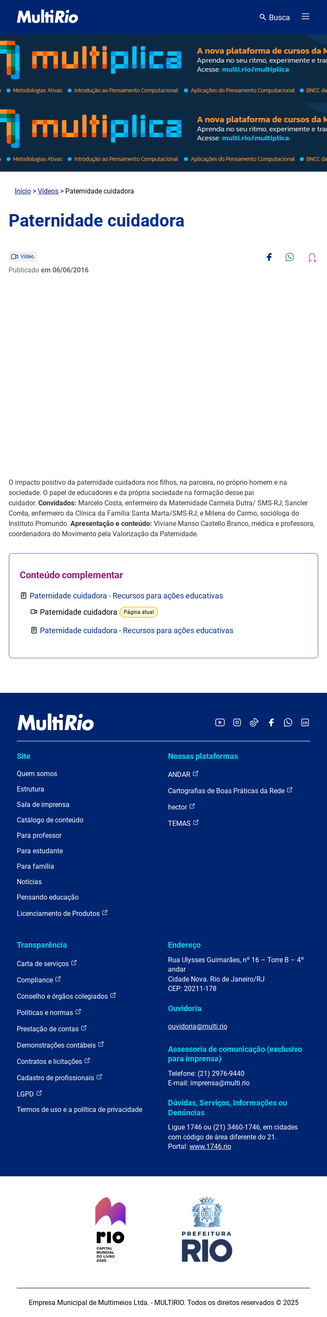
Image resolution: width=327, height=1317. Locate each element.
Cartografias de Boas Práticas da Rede (230, 790)
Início (23, 191)
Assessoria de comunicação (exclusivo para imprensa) (235, 1054)
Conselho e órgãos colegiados (66, 995)
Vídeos (48, 191)
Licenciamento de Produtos (62, 913)
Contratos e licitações (54, 1061)
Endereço (184, 944)
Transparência (42, 944)
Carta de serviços (47, 963)
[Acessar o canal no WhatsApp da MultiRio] (288, 723)
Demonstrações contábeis (60, 1044)
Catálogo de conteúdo (50, 820)
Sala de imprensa (43, 804)
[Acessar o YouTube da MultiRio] (220, 723)
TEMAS (183, 823)
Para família (35, 866)
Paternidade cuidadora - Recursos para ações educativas (126, 595)
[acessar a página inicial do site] (47, 17)
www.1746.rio (210, 1146)
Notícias (29, 882)
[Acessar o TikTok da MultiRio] (254, 723)
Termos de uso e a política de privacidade (79, 1110)
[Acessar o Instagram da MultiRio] (237, 723)
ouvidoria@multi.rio (197, 1026)
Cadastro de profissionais (60, 1077)
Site (24, 756)
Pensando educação (48, 897)
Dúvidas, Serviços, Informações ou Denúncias (227, 1107)
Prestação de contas (52, 1028)
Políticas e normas (49, 1012)
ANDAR (183, 774)
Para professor (39, 835)
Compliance (39, 979)
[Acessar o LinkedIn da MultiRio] (305, 723)
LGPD (30, 1093)
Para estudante (40, 851)
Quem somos (37, 774)
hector (182, 806)
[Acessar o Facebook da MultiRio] (271, 723)
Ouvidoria (185, 1008)
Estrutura (30, 789)
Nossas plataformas (203, 756)
